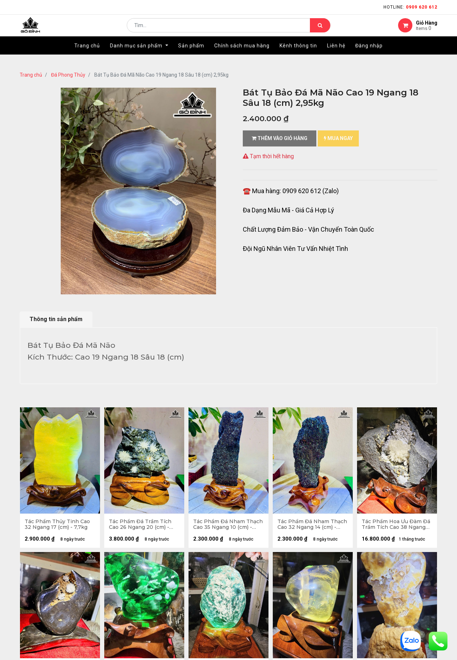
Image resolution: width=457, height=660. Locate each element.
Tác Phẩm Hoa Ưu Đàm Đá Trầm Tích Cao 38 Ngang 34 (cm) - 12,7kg (396, 525)
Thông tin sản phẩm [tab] (56, 319)
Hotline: (410, 7)
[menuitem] (87, 56)
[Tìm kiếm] (320, 31)
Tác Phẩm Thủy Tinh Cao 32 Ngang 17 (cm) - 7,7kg (58, 525)
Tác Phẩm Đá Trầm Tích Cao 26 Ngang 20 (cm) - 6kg (141, 525)
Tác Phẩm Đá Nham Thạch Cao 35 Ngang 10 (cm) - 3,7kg (224, 525)
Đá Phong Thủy (68, 75)
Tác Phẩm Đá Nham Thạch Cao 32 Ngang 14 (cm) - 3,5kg (308, 525)
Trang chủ (31, 75)
